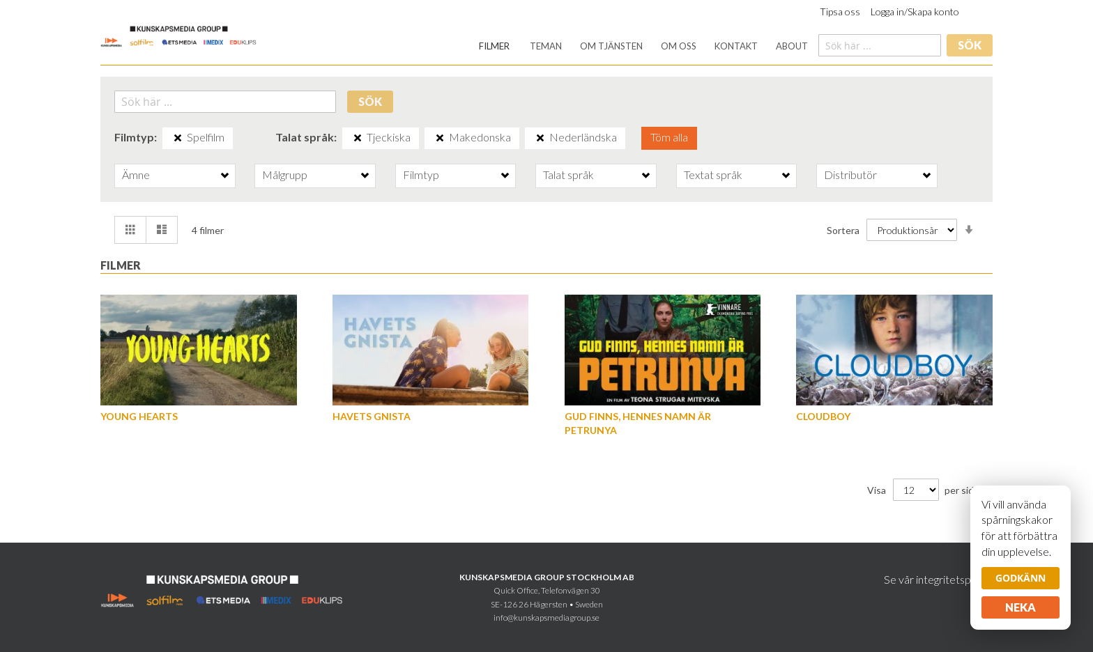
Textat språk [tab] (713, 174)
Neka (1020, 607)
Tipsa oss (840, 11)
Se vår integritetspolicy (938, 579)
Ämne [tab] (136, 174)
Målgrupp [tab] (284, 174)
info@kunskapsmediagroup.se (546, 617)
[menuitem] (494, 46)
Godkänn (1020, 577)
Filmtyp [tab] (421, 174)
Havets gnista (372, 416)
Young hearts (139, 416)
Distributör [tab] (850, 174)
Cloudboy (823, 416)
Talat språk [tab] (568, 174)
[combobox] (879, 45)
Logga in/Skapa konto (915, 11)
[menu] (643, 46)
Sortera (843, 229)
